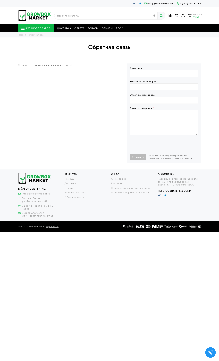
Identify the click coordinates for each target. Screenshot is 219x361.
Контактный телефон (143, 81)
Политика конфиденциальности (130, 192)
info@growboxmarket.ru (159, 3)
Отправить (138, 157)
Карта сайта (52, 226)
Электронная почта (143, 95)
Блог (119, 28)
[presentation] (155, 144)
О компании (118, 178)
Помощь (69, 178)
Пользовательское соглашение (130, 188)
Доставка (64, 28)
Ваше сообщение (142, 108)
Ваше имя (136, 68)
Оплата (79, 28)
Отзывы (107, 28)
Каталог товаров (36, 28)
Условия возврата (75, 192)
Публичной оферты (182, 158)
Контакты (116, 183)
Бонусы (93, 28)
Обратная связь (74, 197)
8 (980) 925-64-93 (189, 3)
